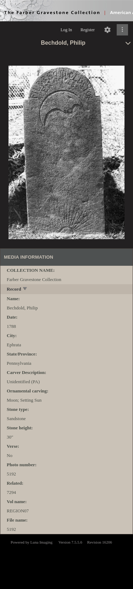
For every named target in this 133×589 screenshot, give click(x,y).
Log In (66, 29)
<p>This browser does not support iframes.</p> (66, 561)
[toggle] (25, 289)
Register (88, 29)
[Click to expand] (122, 29)
